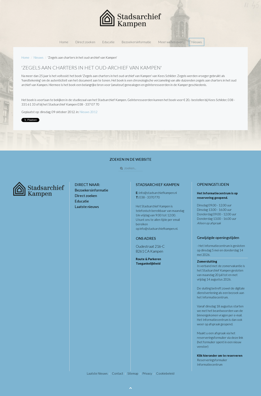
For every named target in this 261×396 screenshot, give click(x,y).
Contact (117, 373)
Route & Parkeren (148, 259)
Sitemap (132, 373)
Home (63, 42)
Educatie (108, 42)
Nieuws (196, 42)
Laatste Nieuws (97, 373)
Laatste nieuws (87, 206)
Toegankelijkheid (148, 263)
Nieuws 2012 (88, 112)
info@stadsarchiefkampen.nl (158, 193)
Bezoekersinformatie (136, 42)
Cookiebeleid (165, 373)
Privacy (147, 373)
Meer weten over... (171, 42)
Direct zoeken (85, 42)
